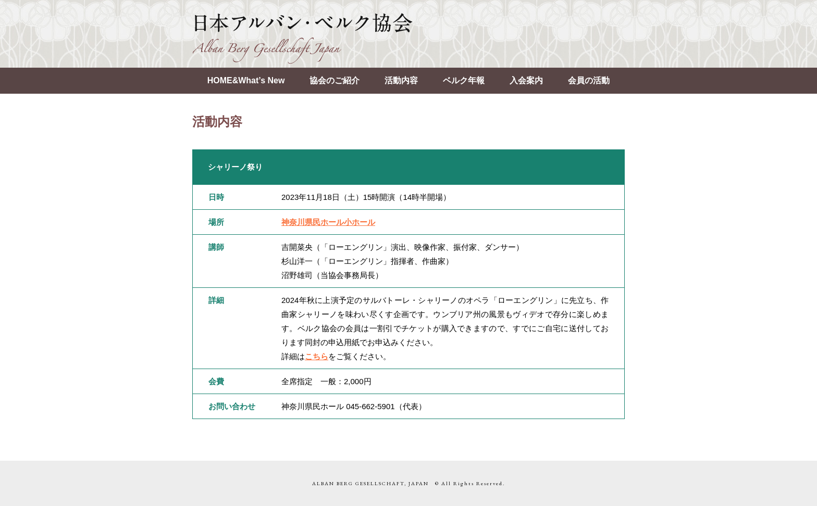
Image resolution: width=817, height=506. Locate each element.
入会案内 (526, 80)
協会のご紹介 (335, 80)
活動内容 (401, 80)
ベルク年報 (464, 80)
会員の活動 (589, 80)
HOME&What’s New (246, 80)
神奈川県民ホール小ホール (328, 222)
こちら (316, 356)
